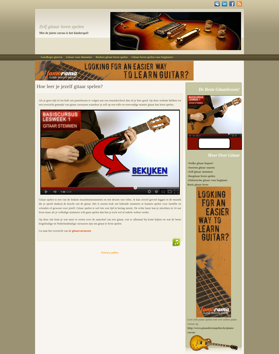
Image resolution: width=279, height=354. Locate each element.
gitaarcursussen (81, 230)
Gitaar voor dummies (79, 57)
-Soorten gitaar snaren (200, 167)
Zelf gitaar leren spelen (61, 26)
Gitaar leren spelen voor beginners (152, 57)
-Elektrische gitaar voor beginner (207, 180)
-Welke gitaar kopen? (200, 163)
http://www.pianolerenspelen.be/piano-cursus (210, 330)
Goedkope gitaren (51, 57)
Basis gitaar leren (197, 184)
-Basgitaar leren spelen (201, 176)
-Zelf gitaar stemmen (200, 171)
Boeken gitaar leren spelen (112, 57)
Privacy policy (110, 252)
